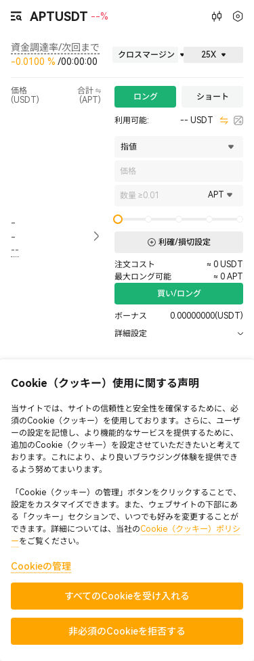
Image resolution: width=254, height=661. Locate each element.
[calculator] (238, 120)
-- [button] (13, 229)
